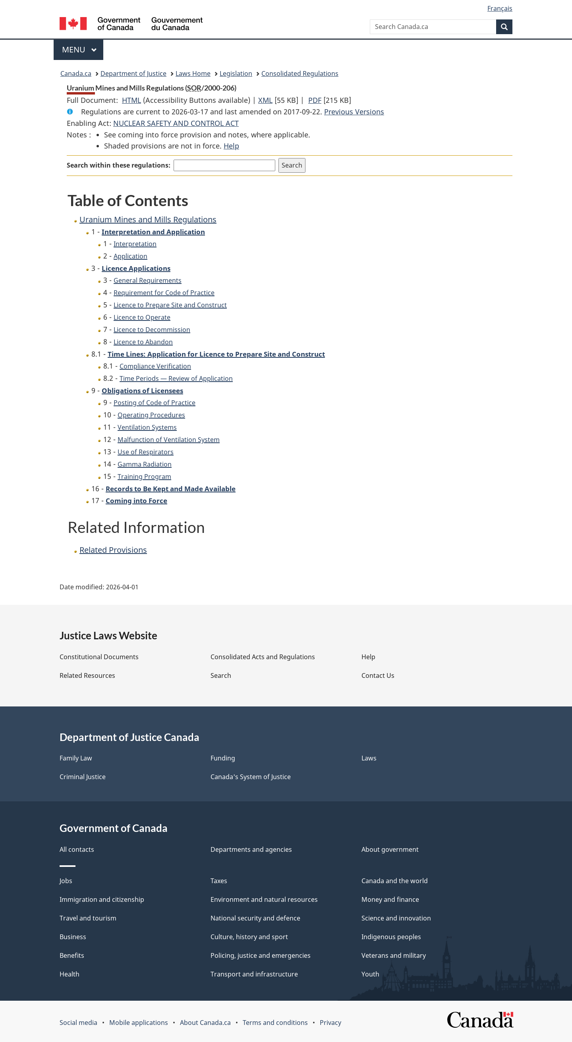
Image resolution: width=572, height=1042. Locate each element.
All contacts (77, 849)
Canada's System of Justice (251, 776)
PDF (314, 100)
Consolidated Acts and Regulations (263, 656)
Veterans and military (393, 955)
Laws (369, 758)
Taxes (219, 880)
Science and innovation (396, 918)
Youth (370, 974)
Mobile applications (138, 1022)
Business (73, 936)
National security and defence (255, 918)
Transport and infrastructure (254, 974)
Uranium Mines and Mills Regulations (147, 219)
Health (69, 974)
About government (390, 849)
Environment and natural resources (264, 899)
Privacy (330, 1022)
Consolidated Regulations (299, 73)
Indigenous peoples (391, 936)
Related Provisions (113, 549)
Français (499, 8)
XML (265, 100)
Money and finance (390, 899)
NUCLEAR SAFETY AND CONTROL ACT (176, 123)
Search (221, 675)
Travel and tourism (88, 918)
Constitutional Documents (99, 656)
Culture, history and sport (249, 936)
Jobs (66, 880)
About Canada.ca (205, 1022)
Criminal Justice (83, 776)
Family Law (76, 758)
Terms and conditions (275, 1022)
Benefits (72, 955)
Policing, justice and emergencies (261, 955)
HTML (131, 100)
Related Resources (87, 675)
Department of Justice (133, 73)
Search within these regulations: (118, 165)
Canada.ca (75, 73)
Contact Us (377, 675)
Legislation (236, 73)
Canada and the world (394, 880)
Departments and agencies (251, 849)
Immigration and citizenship (102, 899)
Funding (223, 758)
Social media (78, 1022)
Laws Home (193, 73)
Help (231, 146)
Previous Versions (354, 111)
